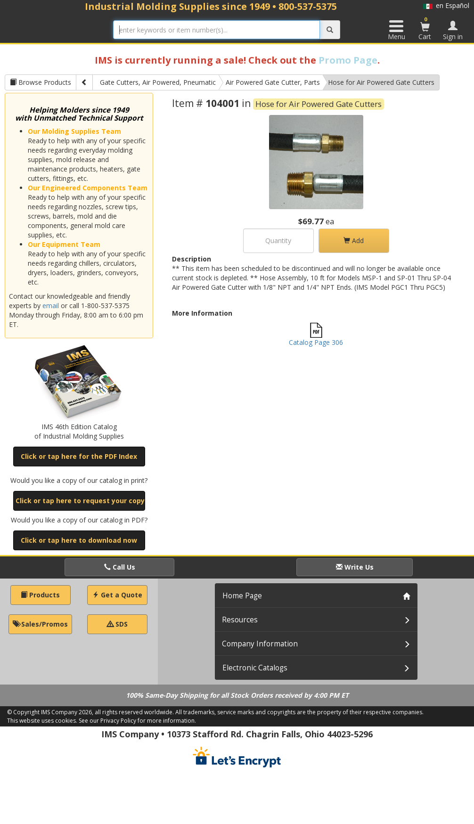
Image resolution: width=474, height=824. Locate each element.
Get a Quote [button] (117, 594)
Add (353, 240)
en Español (446, 5)
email (50, 305)
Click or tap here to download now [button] (79, 540)
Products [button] (40, 594)
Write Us (355, 567)
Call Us (119, 567)
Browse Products (40, 82)
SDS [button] (117, 624)
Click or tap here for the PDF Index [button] (79, 456)
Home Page (242, 596)
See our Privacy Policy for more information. (137, 721)
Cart (425, 28)
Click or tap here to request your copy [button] (80, 500)
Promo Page (348, 60)
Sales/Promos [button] (40, 624)
